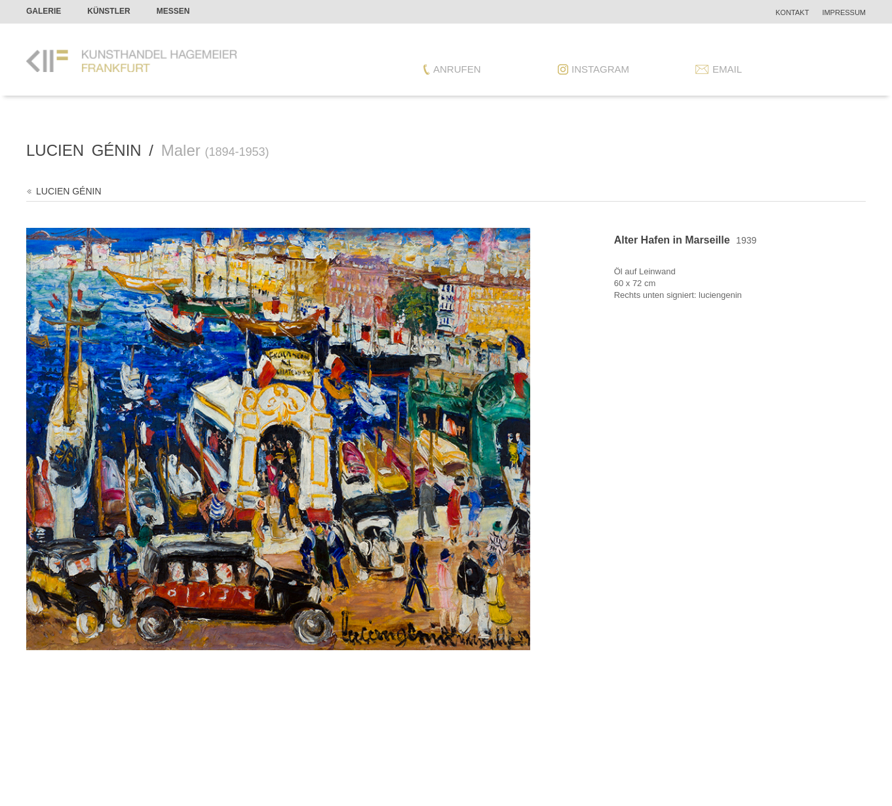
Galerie (43, 11)
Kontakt (792, 12)
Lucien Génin (69, 191)
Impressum (844, 12)
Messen (173, 11)
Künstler (108, 11)
